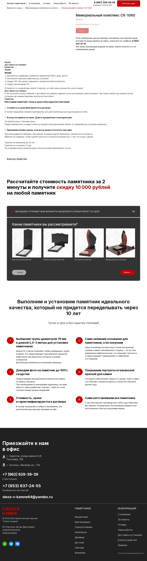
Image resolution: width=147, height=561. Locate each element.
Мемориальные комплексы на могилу (41, 8)
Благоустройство (127, 540)
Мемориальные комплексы (87, 24)
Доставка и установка (130, 535)
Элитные (79, 547)
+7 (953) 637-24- (19, 485)
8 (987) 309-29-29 (104, 2)
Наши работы (59, 3)
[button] (128, 3)
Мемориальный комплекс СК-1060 (76, 8)
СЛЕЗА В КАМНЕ (10, 511)
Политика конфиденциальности (131, 553)
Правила (122, 545)
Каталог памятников (16, 3)
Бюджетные (81, 517)
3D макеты (73, 3)
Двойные (79, 537)
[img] (4, 544)
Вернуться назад (14, 8)
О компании (34, 3)
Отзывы (46, 3)
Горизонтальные (83, 527)
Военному (80, 552)
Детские (79, 542)
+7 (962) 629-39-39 (20, 474)
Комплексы (81, 532)
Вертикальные (82, 522)
